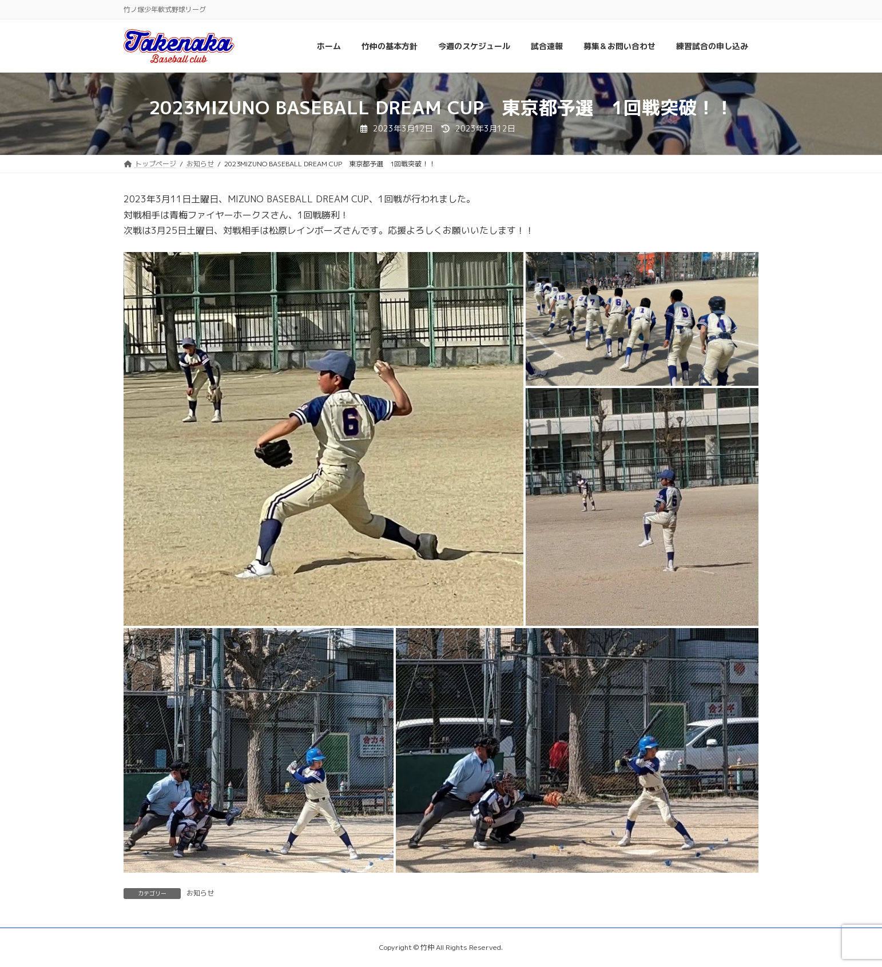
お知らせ (200, 893)
